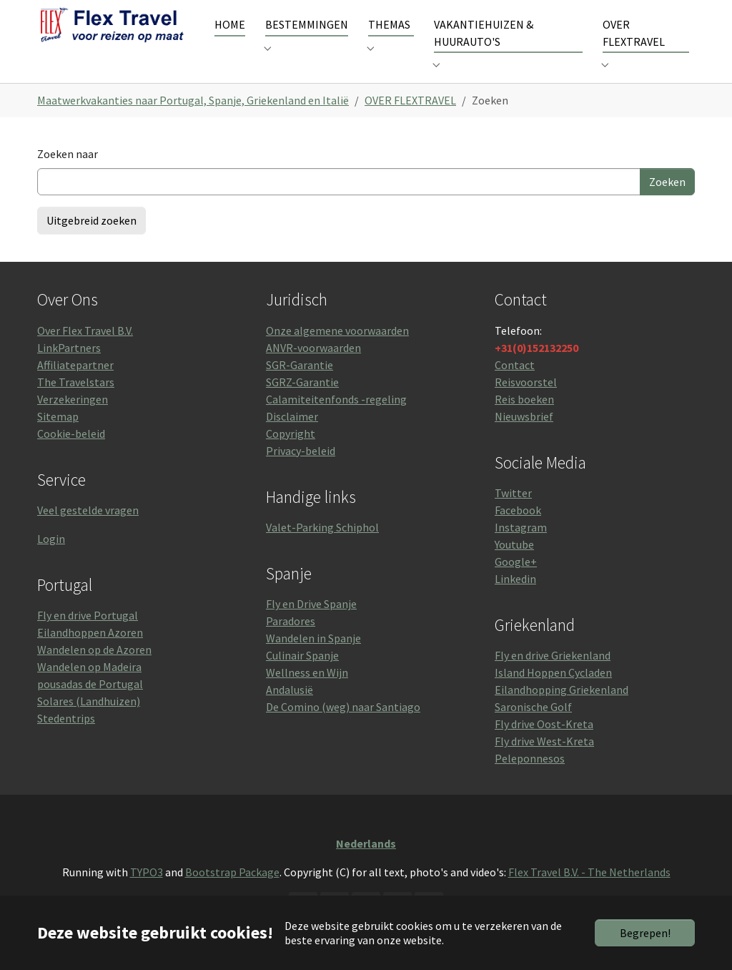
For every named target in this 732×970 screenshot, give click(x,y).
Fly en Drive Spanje (311, 625)
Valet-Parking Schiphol (322, 549)
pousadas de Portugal (90, 705)
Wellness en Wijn (307, 694)
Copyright (290, 454)
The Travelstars (75, 403)
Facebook (518, 531)
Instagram (521, 549)
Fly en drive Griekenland (552, 677)
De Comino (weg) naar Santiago (343, 728)
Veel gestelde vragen (88, 531)
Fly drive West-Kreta (544, 762)
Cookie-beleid (71, 454)
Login (51, 560)
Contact (515, 385)
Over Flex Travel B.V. (85, 351)
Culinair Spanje (302, 677)
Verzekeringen (72, 420)
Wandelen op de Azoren (94, 671)
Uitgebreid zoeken (91, 242)
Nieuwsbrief (524, 437)
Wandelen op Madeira (89, 688)
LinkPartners (69, 368)
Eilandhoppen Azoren (90, 654)
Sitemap (58, 437)
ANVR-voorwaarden (313, 368)
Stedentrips (66, 740)
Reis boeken (524, 420)
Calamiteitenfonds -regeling (336, 420)
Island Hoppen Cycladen (553, 694)
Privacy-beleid (300, 471)
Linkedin (515, 600)
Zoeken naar (67, 175)
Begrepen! (645, 933)
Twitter (513, 514)
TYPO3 (146, 893)
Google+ (516, 583)
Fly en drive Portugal (87, 636)
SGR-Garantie (299, 385)
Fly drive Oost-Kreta (544, 745)
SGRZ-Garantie (302, 403)
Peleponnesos (530, 780)
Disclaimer (292, 437)
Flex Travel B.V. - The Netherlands (589, 893)
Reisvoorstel (526, 403)
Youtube (514, 566)
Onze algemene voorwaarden (337, 351)
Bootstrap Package (232, 893)
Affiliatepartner (75, 385)
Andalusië (289, 711)
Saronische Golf (533, 728)
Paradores (290, 642)
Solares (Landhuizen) (88, 722)
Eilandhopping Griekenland (561, 711)
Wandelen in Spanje (313, 659)
